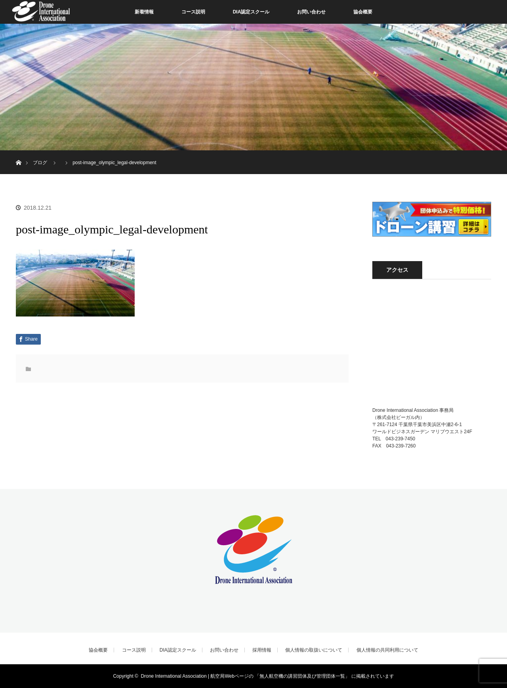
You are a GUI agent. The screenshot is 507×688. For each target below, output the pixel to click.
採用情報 (261, 650)
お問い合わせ (311, 12)
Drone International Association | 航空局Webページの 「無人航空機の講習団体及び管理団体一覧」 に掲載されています (267, 676)
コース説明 (193, 12)
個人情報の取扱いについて (313, 650)
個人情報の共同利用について (387, 650)
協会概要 (362, 12)
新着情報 (144, 12)
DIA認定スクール (251, 12)
